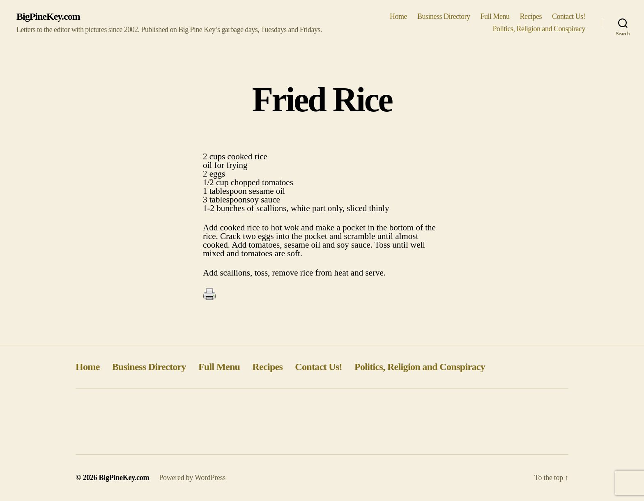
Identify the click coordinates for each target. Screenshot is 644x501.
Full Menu (494, 16)
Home (398, 16)
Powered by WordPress (192, 477)
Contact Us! (568, 16)
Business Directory (443, 16)
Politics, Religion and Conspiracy (538, 29)
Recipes (531, 16)
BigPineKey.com (48, 16)
